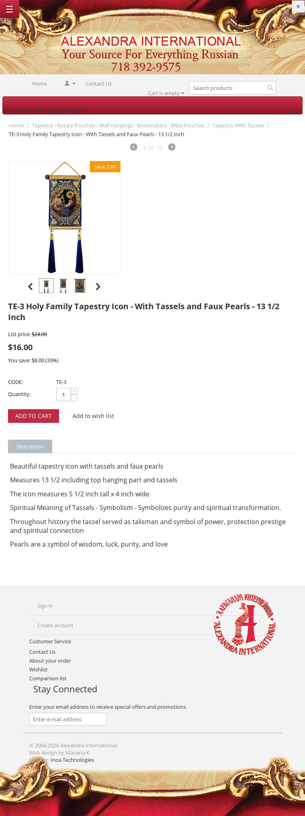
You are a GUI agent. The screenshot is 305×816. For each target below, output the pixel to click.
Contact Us (98, 83)
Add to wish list (93, 416)
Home (39, 83)
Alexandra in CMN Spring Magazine (44, 109)
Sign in (45, 605)
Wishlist (38, 669)
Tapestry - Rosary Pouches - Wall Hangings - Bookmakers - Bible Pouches (118, 125)
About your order (50, 660)
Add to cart (33, 416)
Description (30, 446)
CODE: (15, 382)
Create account (55, 625)
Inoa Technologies (72, 759)
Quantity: (19, 394)
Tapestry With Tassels (238, 125)
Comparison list (48, 678)
